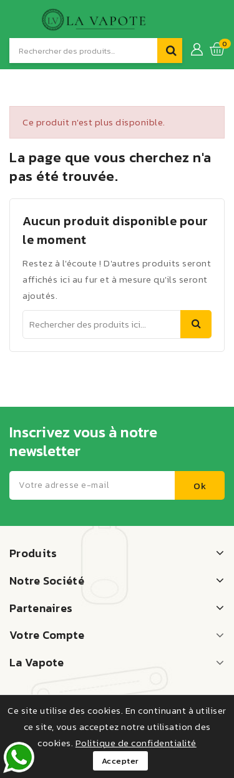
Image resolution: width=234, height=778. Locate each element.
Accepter (120, 761)
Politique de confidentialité (136, 743)
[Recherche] (83, 50)
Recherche (196, 324)
